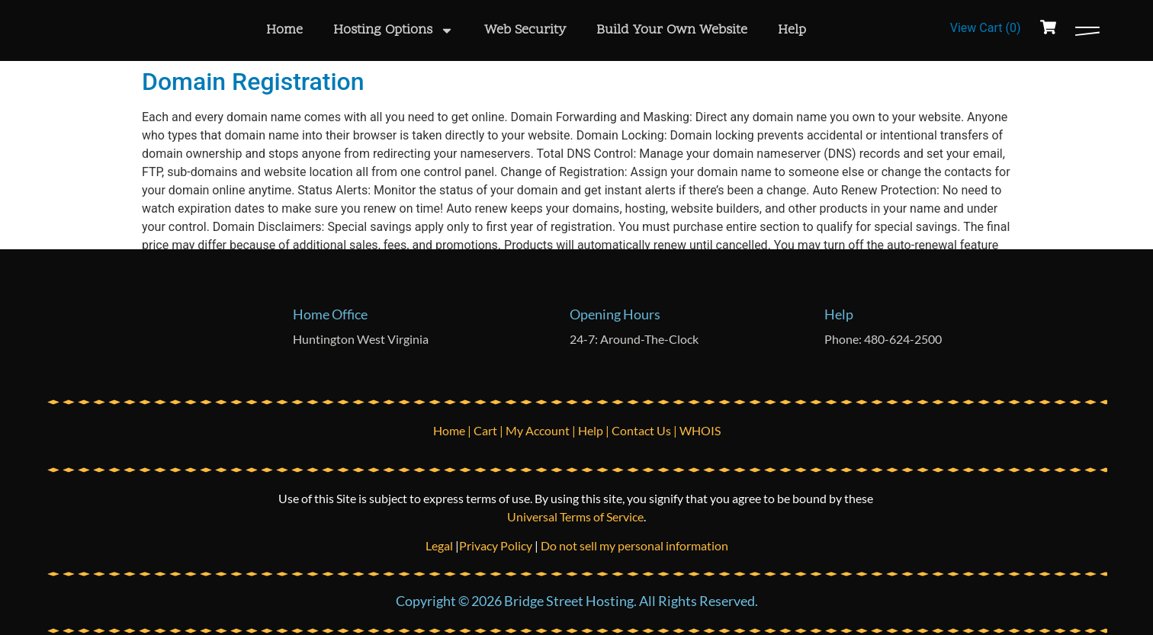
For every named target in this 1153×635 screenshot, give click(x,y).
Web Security (525, 30)
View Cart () (985, 28)
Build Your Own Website (671, 30)
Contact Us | (645, 430)
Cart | (490, 430)
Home (284, 30)
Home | (453, 430)
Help (792, 30)
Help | (595, 430)
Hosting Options (393, 30)
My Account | (542, 430)
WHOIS (700, 430)
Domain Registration (253, 81)
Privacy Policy (495, 545)
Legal (440, 545)
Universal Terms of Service (575, 516)
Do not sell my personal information (634, 545)
